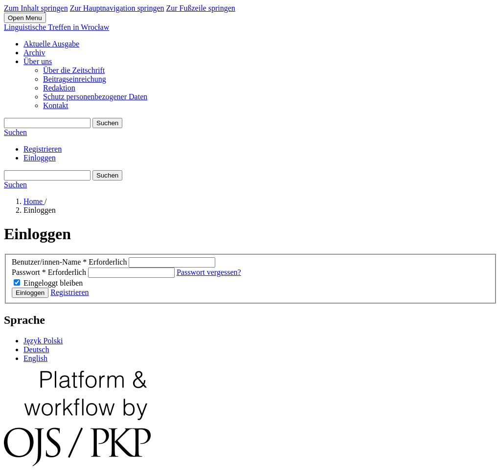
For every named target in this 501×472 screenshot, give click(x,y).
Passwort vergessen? (209, 272)
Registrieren (42, 149)
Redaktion (59, 88)
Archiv (34, 52)
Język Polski (43, 341)
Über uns (37, 61)
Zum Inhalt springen (36, 8)
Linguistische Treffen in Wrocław (56, 27)
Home (34, 201)
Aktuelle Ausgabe (51, 44)
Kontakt (55, 105)
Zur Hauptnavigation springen (117, 8)
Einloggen (39, 158)
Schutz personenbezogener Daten (95, 96)
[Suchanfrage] (47, 123)
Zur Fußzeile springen (200, 8)
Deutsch (36, 349)
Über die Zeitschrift (74, 70)
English (35, 358)
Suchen (107, 123)
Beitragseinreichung (74, 79)
